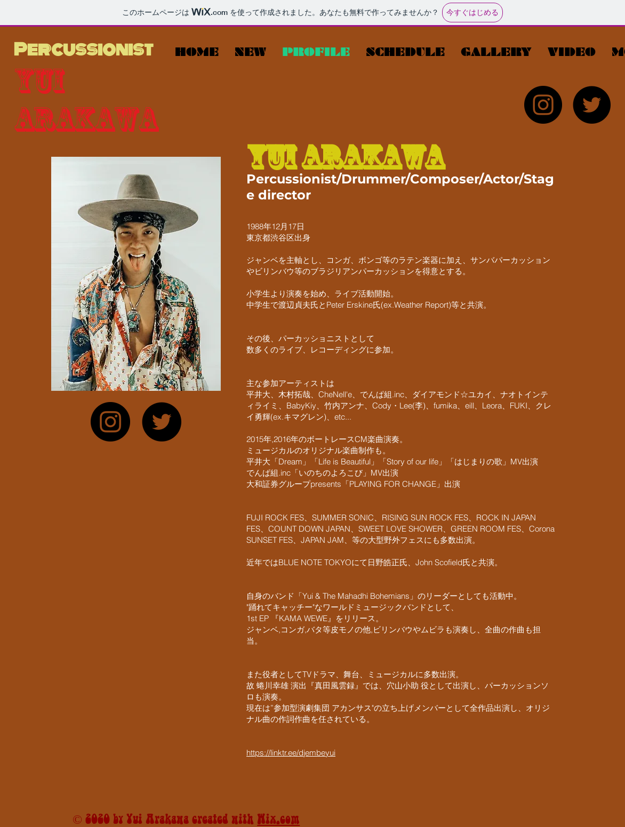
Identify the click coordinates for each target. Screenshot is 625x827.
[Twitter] (592, 105)
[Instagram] (543, 105)
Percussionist (83, 49)
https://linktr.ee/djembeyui (290, 753)
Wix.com (278, 819)
